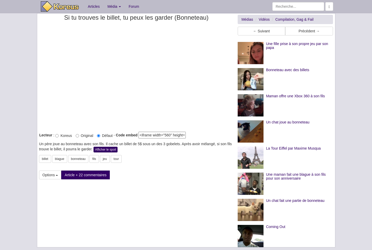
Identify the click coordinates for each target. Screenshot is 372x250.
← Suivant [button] (261, 31)
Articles (94, 6)
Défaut (105, 136)
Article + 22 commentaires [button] (85, 175)
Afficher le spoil (105, 149)
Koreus (63, 136)
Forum (134, 6)
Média (114, 6)
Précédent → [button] (309, 31)
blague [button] (59, 159)
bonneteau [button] (78, 159)
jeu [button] (105, 159)
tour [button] (116, 159)
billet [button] (45, 159)
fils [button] (94, 159)
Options (50, 175)
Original (84, 136)
